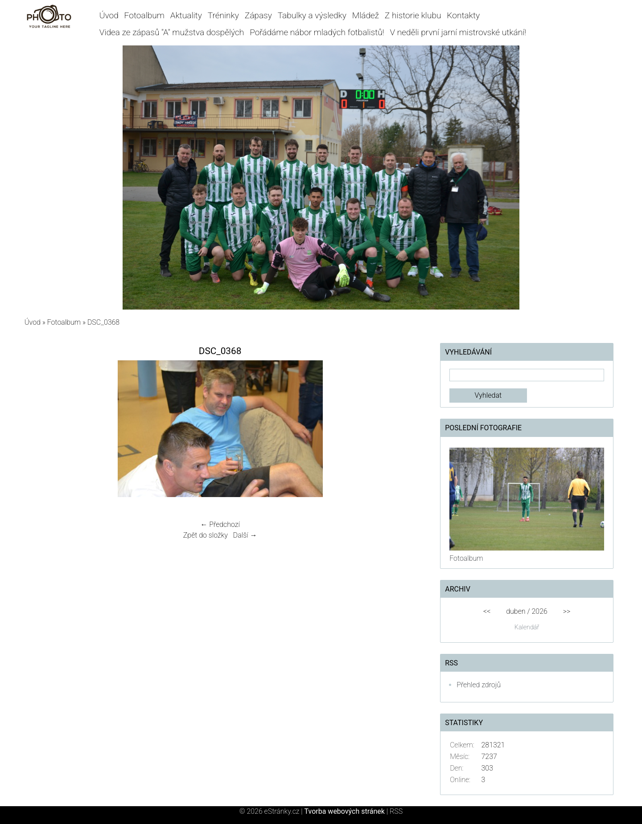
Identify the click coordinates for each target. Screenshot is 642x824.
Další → (245, 535)
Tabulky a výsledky (312, 15)
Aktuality (186, 15)
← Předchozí (219, 524)
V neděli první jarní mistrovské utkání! (458, 32)
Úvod (109, 15)
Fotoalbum (144, 15)
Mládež (365, 15)
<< (486, 611)
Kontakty (463, 15)
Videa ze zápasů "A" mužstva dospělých (171, 32)
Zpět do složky (205, 535)
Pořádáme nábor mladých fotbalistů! (317, 32)
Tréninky (223, 15)
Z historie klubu (413, 15)
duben (515, 611)
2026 (539, 611)
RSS (396, 811)
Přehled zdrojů (479, 685)
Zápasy (258, 15)
